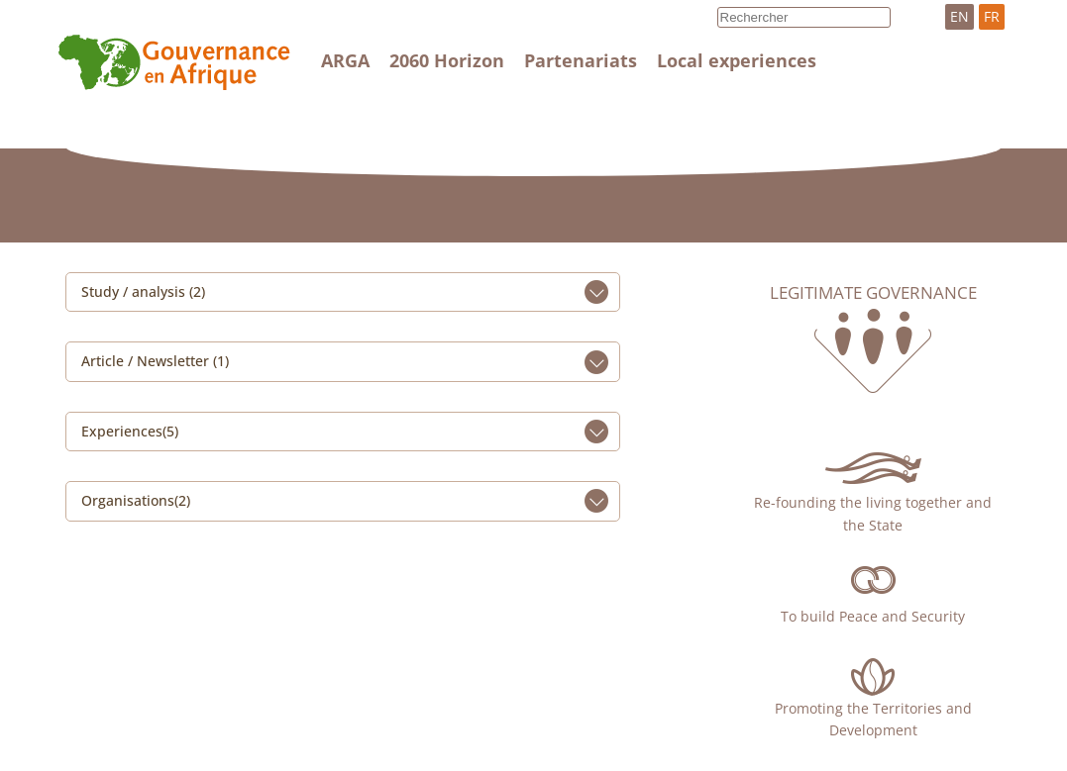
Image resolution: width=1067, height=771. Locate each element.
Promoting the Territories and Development (873, 719)
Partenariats (580, 60)
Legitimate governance (873, 293)
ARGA (345, 60)
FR (992, 16)
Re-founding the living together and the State (873, 513)
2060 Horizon (446, 60)
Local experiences (736, 60)
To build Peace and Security (873, 616)
